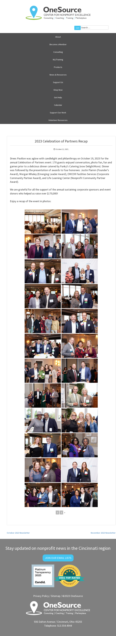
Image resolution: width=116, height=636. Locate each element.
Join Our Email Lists (58, 558)
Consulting (58, 52)
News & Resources (58, 74)
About (58, 36)
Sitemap (55, 596)
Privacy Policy (41, 596)
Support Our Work (58, 112)
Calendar (58, 105)
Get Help (58, 97)
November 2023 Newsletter (103, 532)
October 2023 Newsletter (18, 532)
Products (58, 67)
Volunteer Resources (58, 120)
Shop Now (58, 89)
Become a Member (58, 44)
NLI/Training (58, 59)
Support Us (58, 82)
